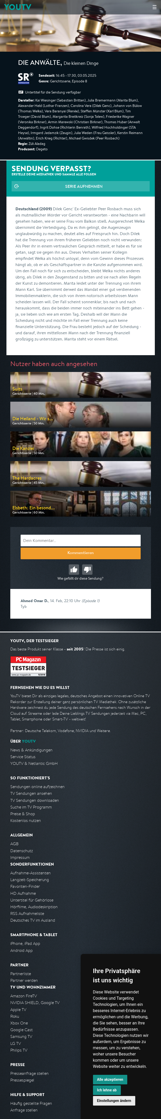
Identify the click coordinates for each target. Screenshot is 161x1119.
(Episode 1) (90, 600)
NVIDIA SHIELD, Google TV (35, 1002)
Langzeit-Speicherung (29, 879)
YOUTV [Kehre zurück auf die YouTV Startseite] (17, 7)
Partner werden (24, 980)
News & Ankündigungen (31, 750)
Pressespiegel (22, 1080)
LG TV (15, 1043)
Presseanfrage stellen (29, 1073)
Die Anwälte (39, 63)
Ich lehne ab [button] (107, 1090)
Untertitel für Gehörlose (31, 900)
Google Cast (21, 1029)
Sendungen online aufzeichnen (37, 786)
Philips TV (18, 1050)
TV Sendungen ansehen (31, 793)
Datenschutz (21, 850)
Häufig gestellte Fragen (31, 1103)
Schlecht (87, 569)
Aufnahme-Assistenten (30, 873)
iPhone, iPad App (25, 943)
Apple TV (18, 1009)
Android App (21, 950)
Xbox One (19, 1023)
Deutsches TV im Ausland (32, 920)
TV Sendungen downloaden (34, 800)
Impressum (20, 857)
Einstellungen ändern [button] (114, 1101)
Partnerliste (20, 973)
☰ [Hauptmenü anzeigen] (154, 7)
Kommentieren (80, 553)
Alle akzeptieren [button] (110, 1079)
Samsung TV (21, 1036)
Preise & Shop (22, 814)
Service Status (23, 756)
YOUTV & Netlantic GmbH (34, 763)
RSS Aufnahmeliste (27, 913)
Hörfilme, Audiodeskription (34, 907)
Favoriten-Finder (25, 886)
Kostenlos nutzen (25, 820)
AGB (14, 843)
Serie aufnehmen (84, 186)
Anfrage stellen (24, 1110)
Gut (74, 569)
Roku (14, 1016)
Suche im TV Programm (31, 807)
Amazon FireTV (23, 996)
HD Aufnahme (23, 893)
